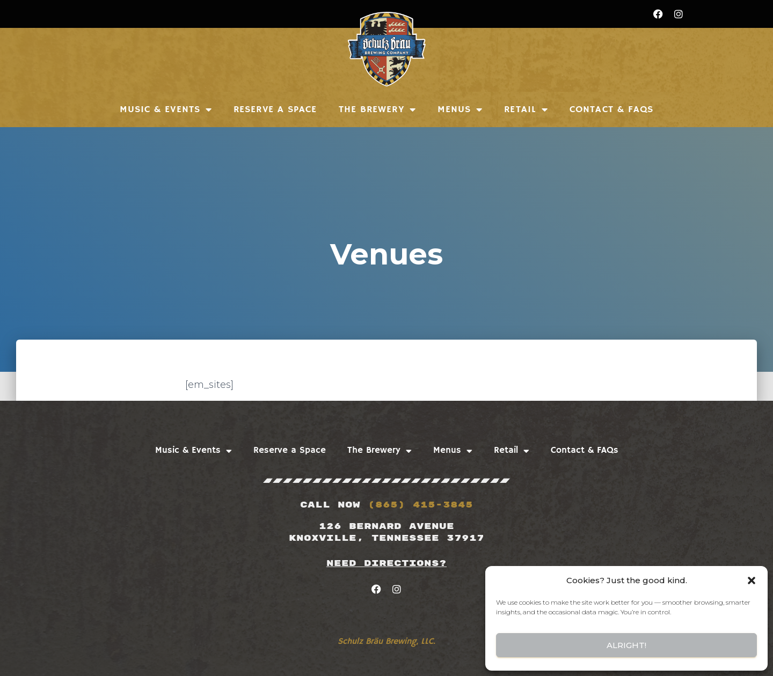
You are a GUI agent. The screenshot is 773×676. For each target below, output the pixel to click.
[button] (751, 580)
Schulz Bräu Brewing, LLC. (386, 641)
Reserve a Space (275, 109)
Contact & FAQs (611, 109)
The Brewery (377, 109)
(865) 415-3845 (420, 504)
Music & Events (166, 109)
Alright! (626, 645)
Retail (526, 109)
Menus (460, 109)
